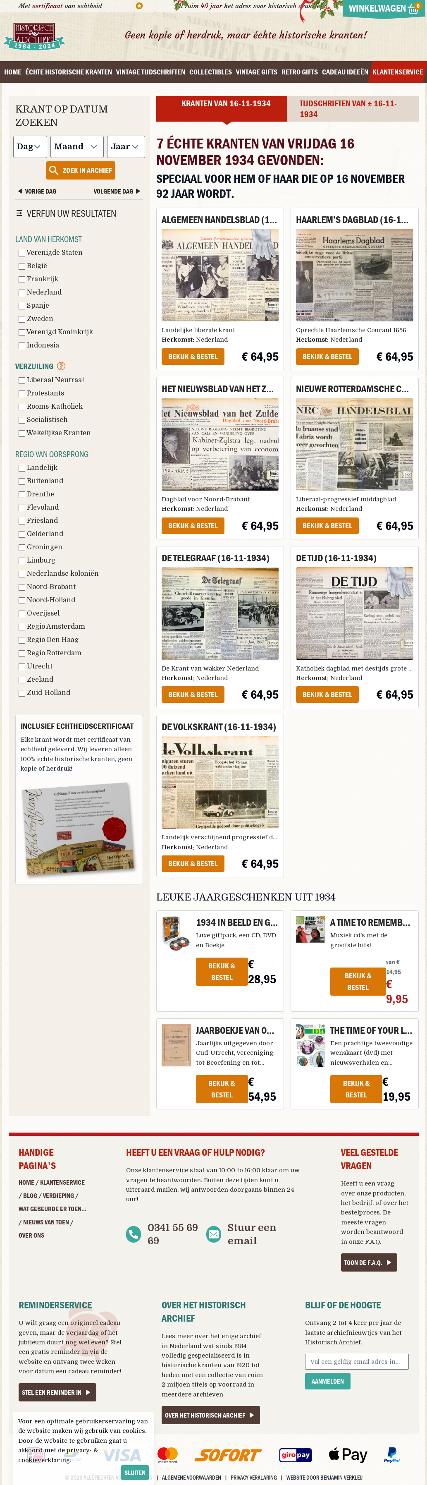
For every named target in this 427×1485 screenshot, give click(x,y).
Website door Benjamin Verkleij (324, 1477)
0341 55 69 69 (173, 1234)
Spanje (34, 305)
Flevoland (39, 507)
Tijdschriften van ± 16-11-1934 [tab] (348, 109)
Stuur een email (252, 1234)
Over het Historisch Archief (211, 1415)
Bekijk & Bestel (193, 356)
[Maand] (77, 147)
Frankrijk (38, 279)
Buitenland (41, 481)
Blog (30, 1195)
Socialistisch (43, 420)
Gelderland (41, 534)
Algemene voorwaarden (191, 1477)
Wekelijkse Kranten (55, 433)
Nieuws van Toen (46, 1222)
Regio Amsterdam (52, 626)
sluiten (135, 1472)
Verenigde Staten (51, 252)
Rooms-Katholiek (51, 406)
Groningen (40, 547)
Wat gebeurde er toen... (52, 1209)
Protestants (41, 393)
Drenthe (36, 494)
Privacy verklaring (254, 1477)
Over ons (31, 1235)
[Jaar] (126, 147)
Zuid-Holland (44, 693)
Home (26, 1182)
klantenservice (165, 1170)
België (33, 266)
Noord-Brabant (47, 587)
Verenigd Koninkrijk (56, 332)
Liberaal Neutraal (51, 380)
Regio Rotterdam (50, 653)
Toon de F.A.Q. (369, 1262)
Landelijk (38, 468)
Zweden (36, 319)
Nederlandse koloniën (59, 573)
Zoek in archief (80, 170)
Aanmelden (328, 1381)
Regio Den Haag (49, 640)
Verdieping (58, 1195)
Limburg (37, 560)
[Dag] (30, 147)
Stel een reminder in (57, 1392)
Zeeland (36, 679)
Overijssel (39, 613)
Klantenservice (62, 1182)
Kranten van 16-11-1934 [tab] (226, 103)
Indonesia (39, 345)
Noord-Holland (47, 600)
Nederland (40, 292)
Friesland (38, 521)
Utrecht (35, 666)
